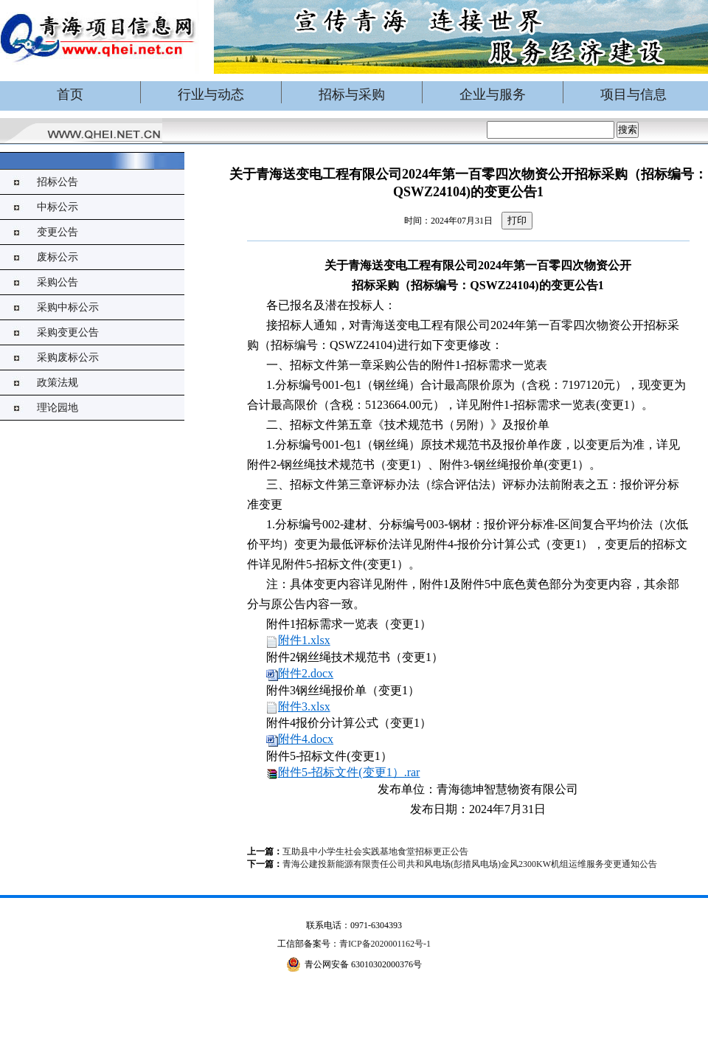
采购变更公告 (68, 332)
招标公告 (57, 181)
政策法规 (57, 382)
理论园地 (57, 407)
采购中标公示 (68, 307)
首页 (70, 94)
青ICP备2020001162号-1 (385, 944)
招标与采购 (352, 94)
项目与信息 (633, 94)
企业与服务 (492, 94)
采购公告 (57, 282)
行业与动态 (211, 94)
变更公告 (57, 232)
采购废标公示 (68, 357)
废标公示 (57, 257)
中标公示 (57, 206)
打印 (517, 220)
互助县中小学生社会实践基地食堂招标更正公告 (375, 851)
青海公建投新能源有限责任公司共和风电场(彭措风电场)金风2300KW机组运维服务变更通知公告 (469, 864)
